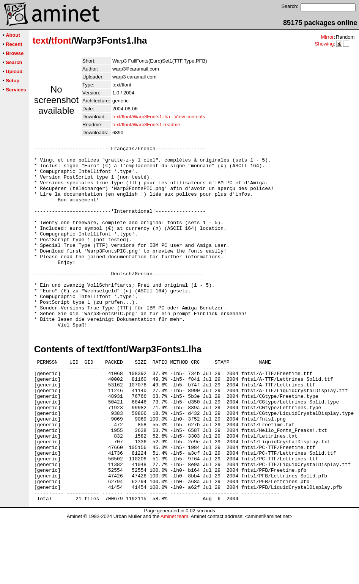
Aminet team (174, 581)
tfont (61, 40)
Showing (324, 44)
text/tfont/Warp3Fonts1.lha (141, 116)
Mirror (327, 37)
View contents (190, 116)
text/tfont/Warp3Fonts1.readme (146, 124)
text (41, 40)
